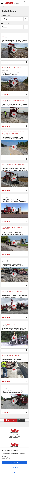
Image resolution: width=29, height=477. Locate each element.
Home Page (3, 6)
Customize (14, 467)
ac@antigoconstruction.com (14, 436)
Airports (22, 100)
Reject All (14, 472)
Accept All (14, 462)
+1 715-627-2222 (18, 437)
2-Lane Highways (20, 196)
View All (21, 420)
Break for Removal (13, 34)
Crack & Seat (11, 196)
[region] (14, 462)
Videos (4, 34)
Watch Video (6, 62)
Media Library (10, 6)
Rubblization (11, 67)
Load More (11, 420)
